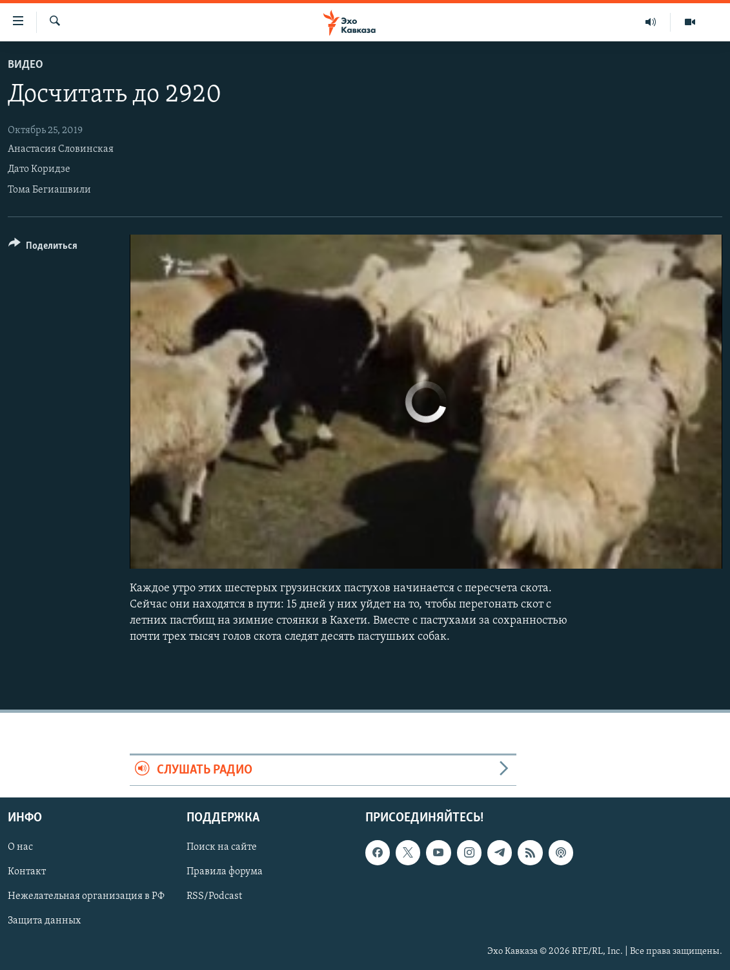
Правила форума (225, 872)
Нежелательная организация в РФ (86, 896)
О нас (20, 847)
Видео (25, 65)
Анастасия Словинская (61, 149)
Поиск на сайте (222, 847)
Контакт (27, 872)
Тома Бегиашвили (49, 190)
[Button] (42, 248)
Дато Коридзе (39, 169)
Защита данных (44, 921)
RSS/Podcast (214, 896)
